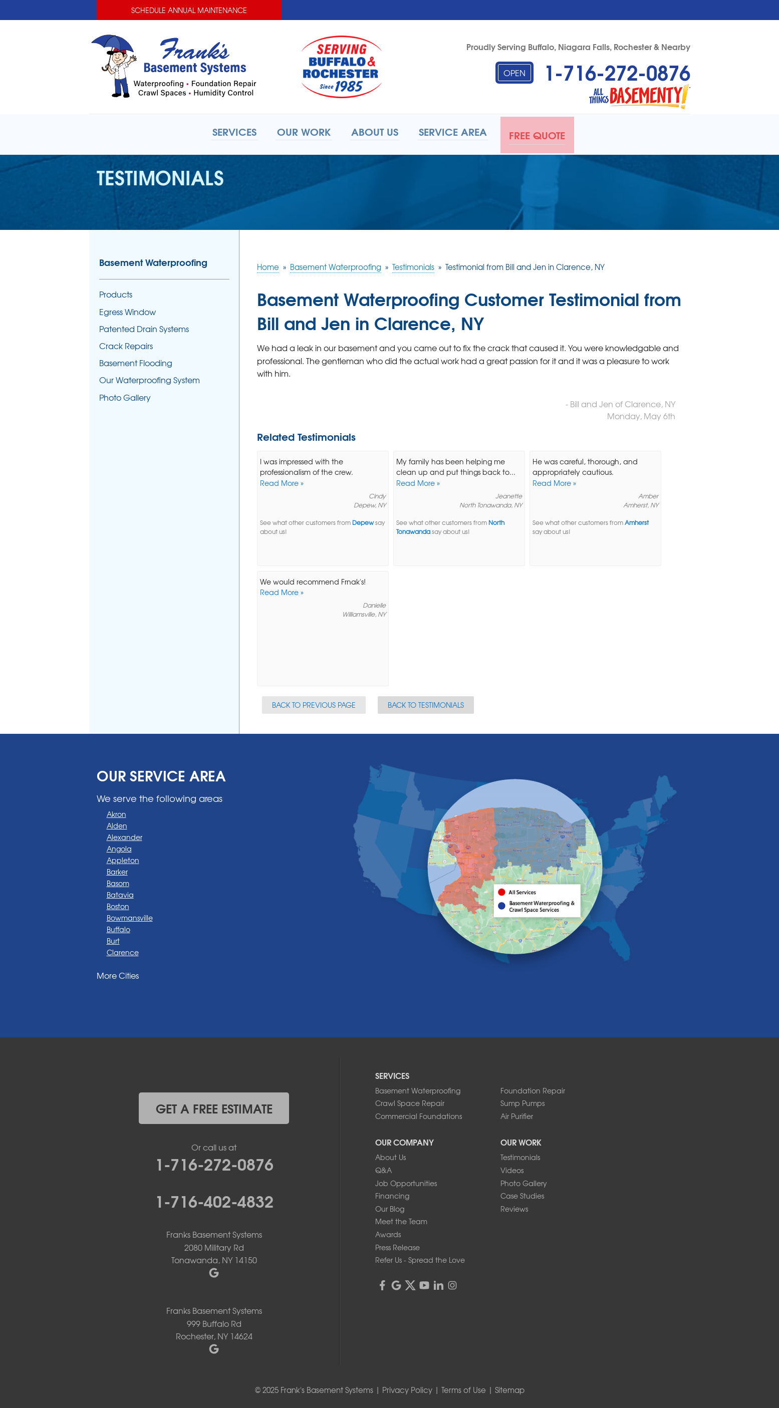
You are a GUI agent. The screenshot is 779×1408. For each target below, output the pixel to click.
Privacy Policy (407, 1387)
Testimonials (520, 1156)
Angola (119, 846)
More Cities (118, 973)
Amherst (637, 521)
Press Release (397, 1245)
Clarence (123, 950)
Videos (512, 1168)
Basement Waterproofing (153, 260)
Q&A (383, 1168)
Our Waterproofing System (149, 378)
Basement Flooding (135, 361)
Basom (118, 881)
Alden (117, 823)
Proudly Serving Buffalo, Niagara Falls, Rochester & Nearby (578, 46)
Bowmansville (130, 916)
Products (115, 293)
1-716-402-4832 (214, 1198)
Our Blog (389, 1207)
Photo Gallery (125, 395)
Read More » (282, 480)
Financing (392, 1194)
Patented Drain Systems (144, 327)
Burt (113, 939)
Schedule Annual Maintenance (189, 10)
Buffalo (118, 927)
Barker (117, 870)
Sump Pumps (522, 1101)
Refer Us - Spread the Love (420, 1258)
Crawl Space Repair (409, 1101)
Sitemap (510, 1387)
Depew (363, 521)
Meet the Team (401, 1220)
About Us (390, 1156)
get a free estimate (214, 1105)
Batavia (120, 893)
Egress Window (127, 310)
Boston (118, 904)
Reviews (514, 1207)
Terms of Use (463, 1387)
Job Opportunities (406, 1181)
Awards (388, 1232)
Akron (116, 812)
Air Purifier (516, 1114)
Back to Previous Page (314, 702)
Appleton (123, 858)
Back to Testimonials (426, 702)
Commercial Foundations (418, 1114)
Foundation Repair (532, 1088)
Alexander (124, 835)
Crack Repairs (126, 344)
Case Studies (522, 1194)
